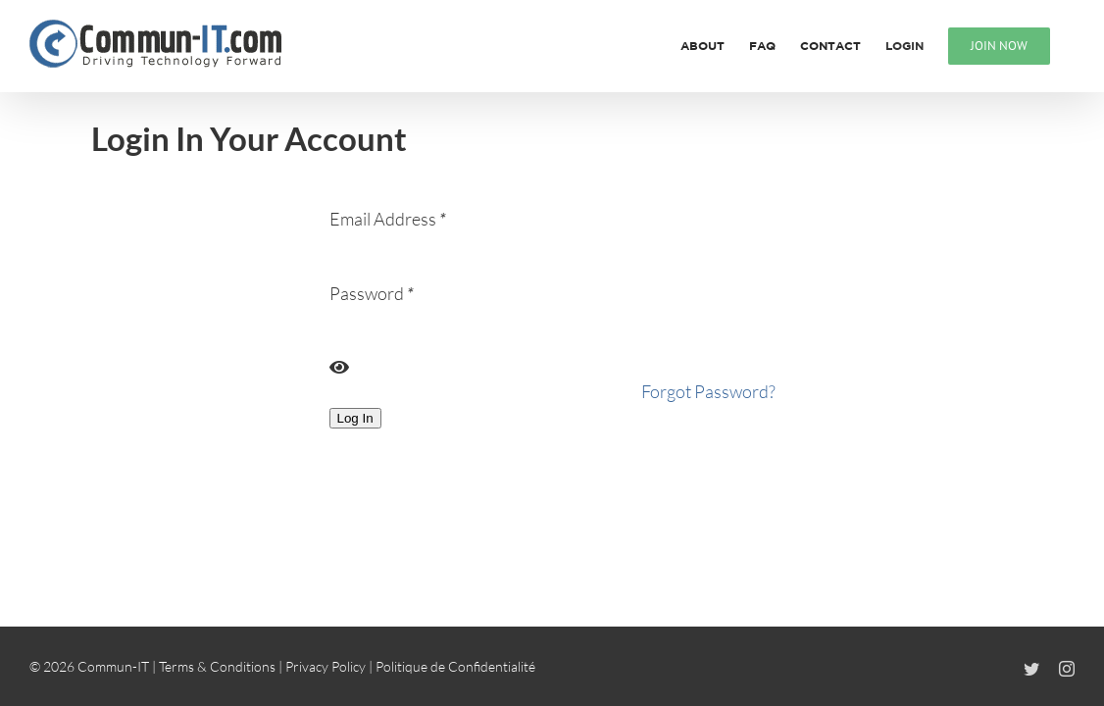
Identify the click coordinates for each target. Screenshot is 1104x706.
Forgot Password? (708, 391)
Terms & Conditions (217, 666)
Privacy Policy (325, 666)
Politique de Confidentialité (455, 666)
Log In (355, 418)
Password (371, 293)
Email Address (387, 218)
